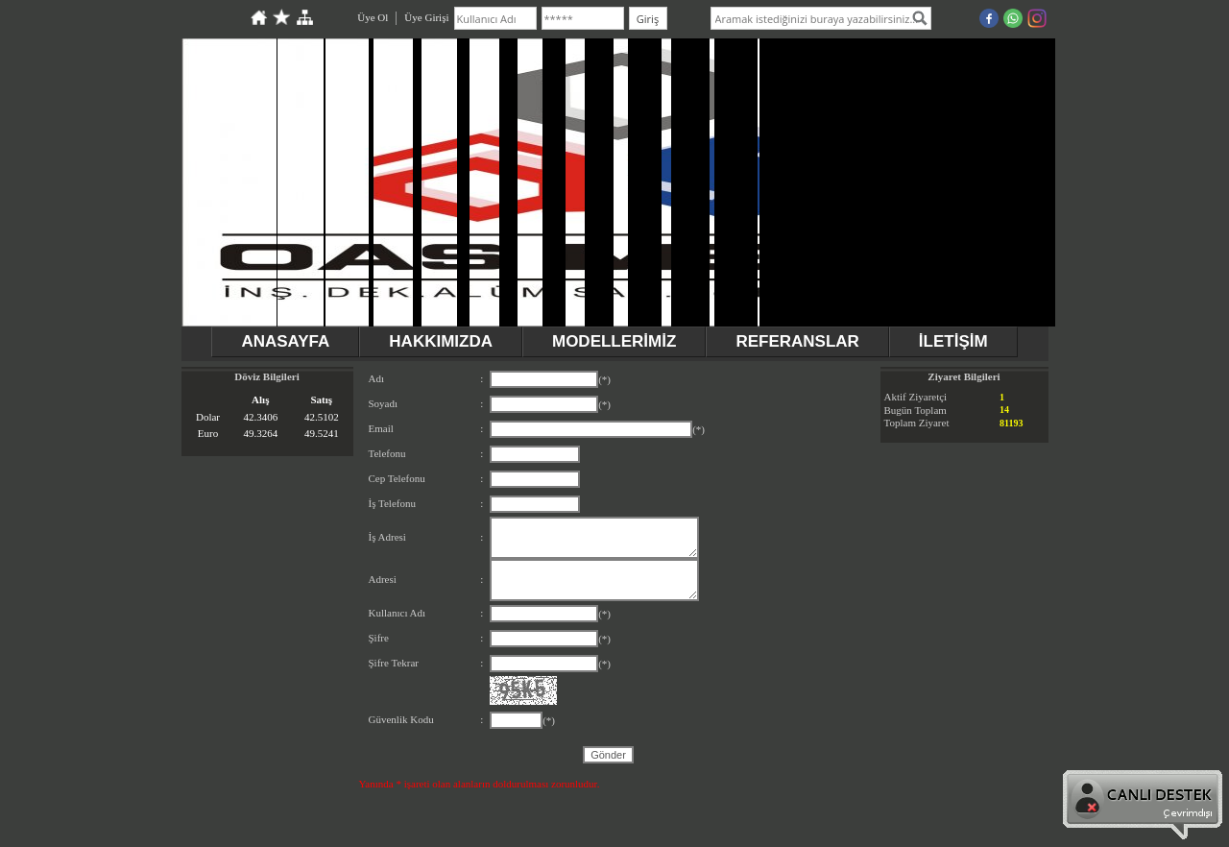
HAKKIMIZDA (441, 341)
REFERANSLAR (796, 341)
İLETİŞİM (953, 341)
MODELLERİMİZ (614, 341)
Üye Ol (372, 17)
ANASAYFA (285, 341)
